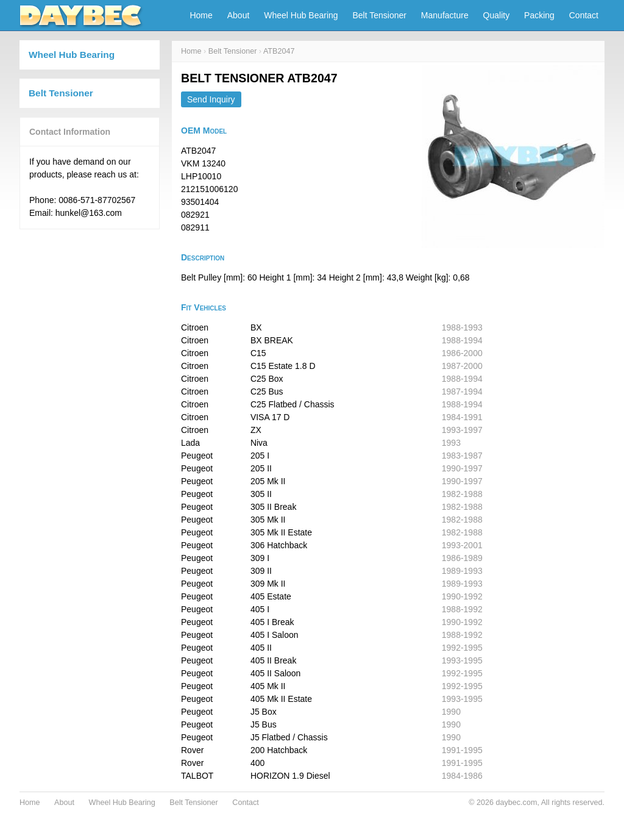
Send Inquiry (211, 99)
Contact (583, 15)
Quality (496, 15)
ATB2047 (279, 51)
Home (201, 15)
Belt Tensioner (379, 15)
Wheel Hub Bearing (301, 15)
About (238, 15)
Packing (539, 15)
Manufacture (445, 15)
